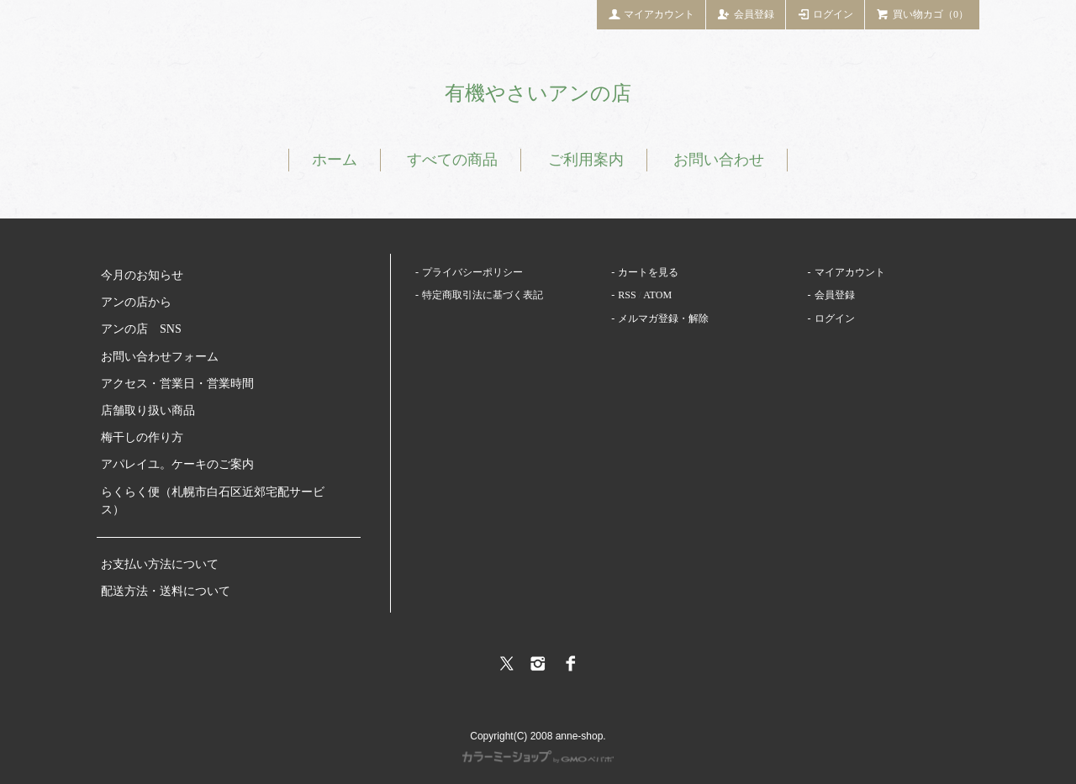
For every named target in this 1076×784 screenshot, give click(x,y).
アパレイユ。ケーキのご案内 (177, 464)
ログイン (825, 13)
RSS (627, 295)
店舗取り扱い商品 (148, 410)
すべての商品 (452, 159)
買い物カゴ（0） (922, 13)
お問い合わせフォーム (160, 356)
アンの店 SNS (141, 329)
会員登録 (745, 13)
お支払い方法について (160, 564)
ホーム (334, 159)
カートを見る (648, 272)
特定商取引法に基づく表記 (482, 295)
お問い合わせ (718, 159)
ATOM (657, 295)
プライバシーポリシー (472, 272)
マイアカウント (651, 13)
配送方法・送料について (165, 591)
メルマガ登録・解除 (663, 318)
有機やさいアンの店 (538, 93)
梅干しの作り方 (142, 437)
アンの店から (136, 302)
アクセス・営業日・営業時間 (177, 383)
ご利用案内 (586, 159)
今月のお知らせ (142, 275)
